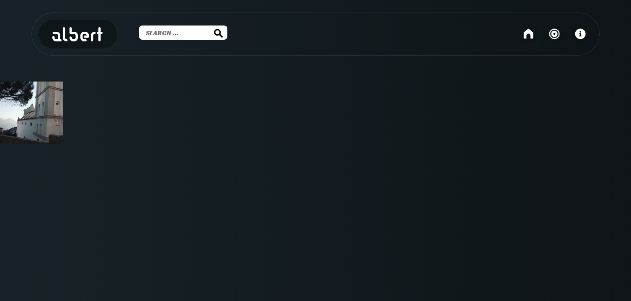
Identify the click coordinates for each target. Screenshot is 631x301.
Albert (78, 35)
